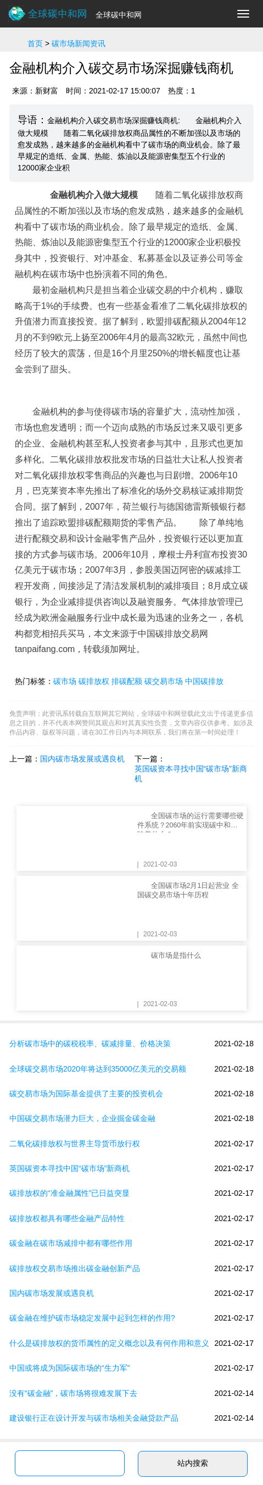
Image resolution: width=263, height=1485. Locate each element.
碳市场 (64, 681)
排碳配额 (126, 681)
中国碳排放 (204, 681)
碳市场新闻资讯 (78, 43)
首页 (35, 43)
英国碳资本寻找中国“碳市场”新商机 (191, 773)
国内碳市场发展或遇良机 (82, 758)
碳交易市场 (163, 681)
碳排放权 (94, 681)
